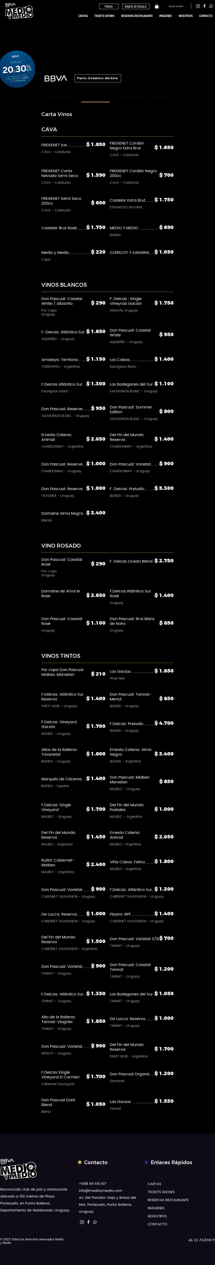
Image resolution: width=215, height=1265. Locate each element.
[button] (157, 5)
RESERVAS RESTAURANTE (161, 1200)
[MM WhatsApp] (95, 1222)
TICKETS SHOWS (161, 1192)
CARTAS (154, 1184)
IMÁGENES (156, 1208)
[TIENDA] (109, 6)
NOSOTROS (157, 1216)
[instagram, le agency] (198, 6)
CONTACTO (157, 1224)
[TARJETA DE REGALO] (136, 6)
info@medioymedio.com (100, 1191)
